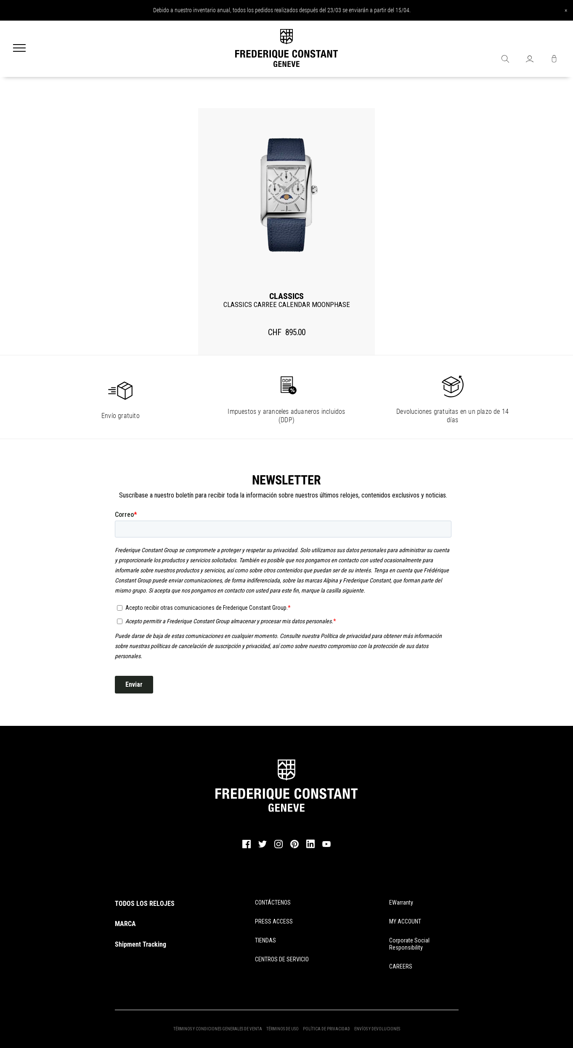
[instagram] (278, 847)
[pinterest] (294, 847)
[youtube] (326, 846)
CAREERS (400, 966)
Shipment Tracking (140, 944)
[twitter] (262, 847)
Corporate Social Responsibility (409, 944)
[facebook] (246, 847)
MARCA (125, 924)
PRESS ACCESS (274, 921)
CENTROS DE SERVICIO (282, 959)
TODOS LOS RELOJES (145, 904)
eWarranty (401, 902)
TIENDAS (265, 940)
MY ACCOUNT (405, 921)
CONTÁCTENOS (273, 902)
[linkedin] (310, 848)
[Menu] (19, 49)
